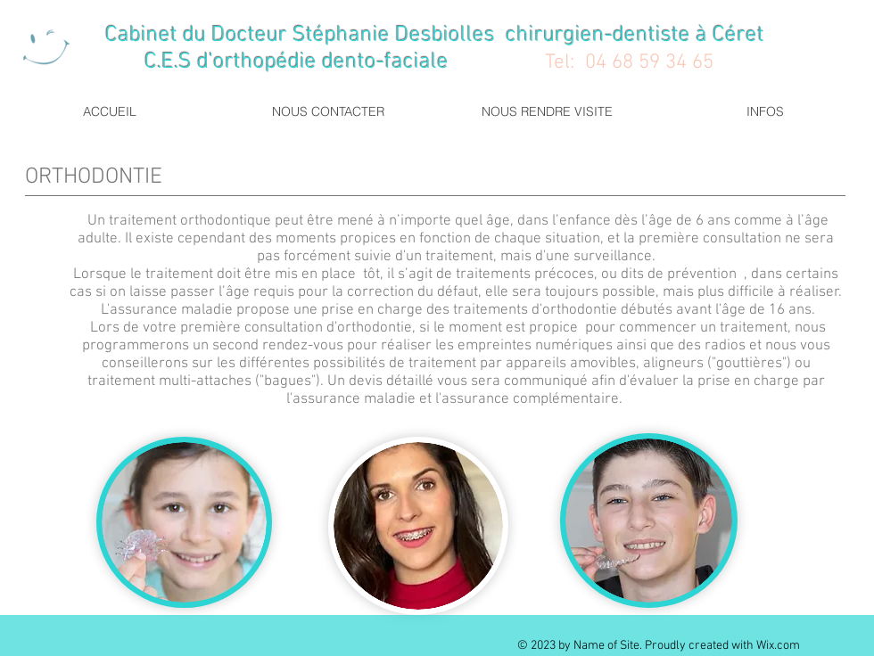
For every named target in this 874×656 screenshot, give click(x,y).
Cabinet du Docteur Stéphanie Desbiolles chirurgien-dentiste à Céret (437, 35)
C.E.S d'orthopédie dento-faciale (251, 62)
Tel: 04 (575, 62)
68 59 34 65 (662, 62)
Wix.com (778, 645)
